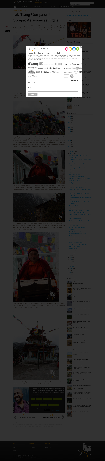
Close (81, 47)
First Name (52, 88)
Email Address (52, 82)
